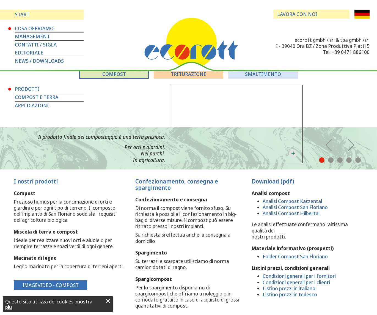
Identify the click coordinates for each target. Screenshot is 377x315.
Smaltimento (263, 74)
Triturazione (188, 74)
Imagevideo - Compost (51, 285)
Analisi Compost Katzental (292, 201)
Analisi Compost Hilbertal (291, 213)
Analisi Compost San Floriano (295, 207)
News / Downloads (39, 60)
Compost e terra (36, 97)
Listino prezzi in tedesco (290, 294)
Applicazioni (32, 105)
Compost (114, 74)
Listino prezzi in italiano (289, 288)
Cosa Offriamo (34, 28)
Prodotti (27, 89)
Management (32, 36)
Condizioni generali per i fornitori (299, 276)
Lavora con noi (297, 14)
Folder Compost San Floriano (295, 256)
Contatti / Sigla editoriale (36, 48)
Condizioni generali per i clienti (296, 282)
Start (22, 14)
